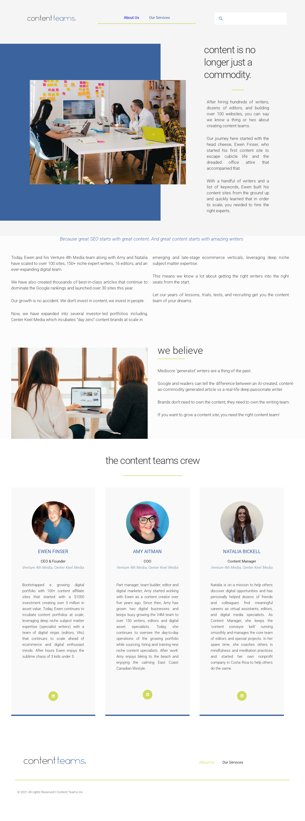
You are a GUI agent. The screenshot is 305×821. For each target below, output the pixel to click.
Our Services (159, 17)
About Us (131, 17)
